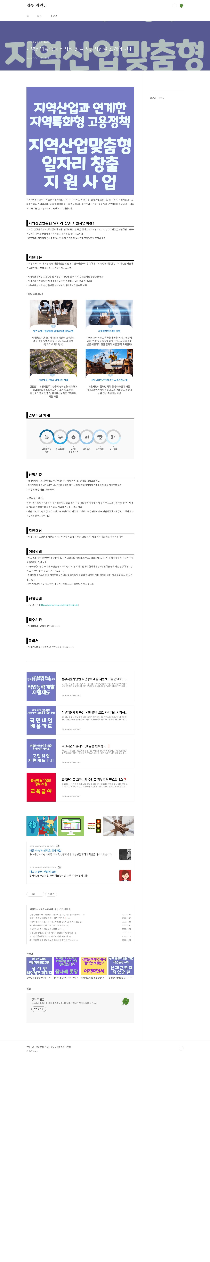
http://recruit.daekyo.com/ (43, 989)
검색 (174, 6)
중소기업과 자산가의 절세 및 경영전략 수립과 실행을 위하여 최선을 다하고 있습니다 (71, 976)
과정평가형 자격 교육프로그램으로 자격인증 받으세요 (52, 1062)
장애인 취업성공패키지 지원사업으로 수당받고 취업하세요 (54, 1044)
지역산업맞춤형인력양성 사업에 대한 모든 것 (49, 1058)
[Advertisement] (80, 486)
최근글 (153, 185)
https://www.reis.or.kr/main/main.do (59, 645)
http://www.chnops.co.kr (42, 968)
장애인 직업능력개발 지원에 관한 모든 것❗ (48, 1040)
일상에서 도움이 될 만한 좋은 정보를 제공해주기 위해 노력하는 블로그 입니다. (64, 1125)
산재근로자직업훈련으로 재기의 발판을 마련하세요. (51, 1055)
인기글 (161, 185)
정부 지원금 (36, 6)
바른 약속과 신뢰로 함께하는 (45, 972)
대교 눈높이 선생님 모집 (43, 994)
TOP (181, 1170)
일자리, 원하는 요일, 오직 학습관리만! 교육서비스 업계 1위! (59, 997)
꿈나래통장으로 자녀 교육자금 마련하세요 (47, 1047)
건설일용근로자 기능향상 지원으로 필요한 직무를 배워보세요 (56, 1036)
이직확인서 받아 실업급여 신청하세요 (46, 1051)
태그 (39, 16)
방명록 (53, 16)
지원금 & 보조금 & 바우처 (41, 1031)
